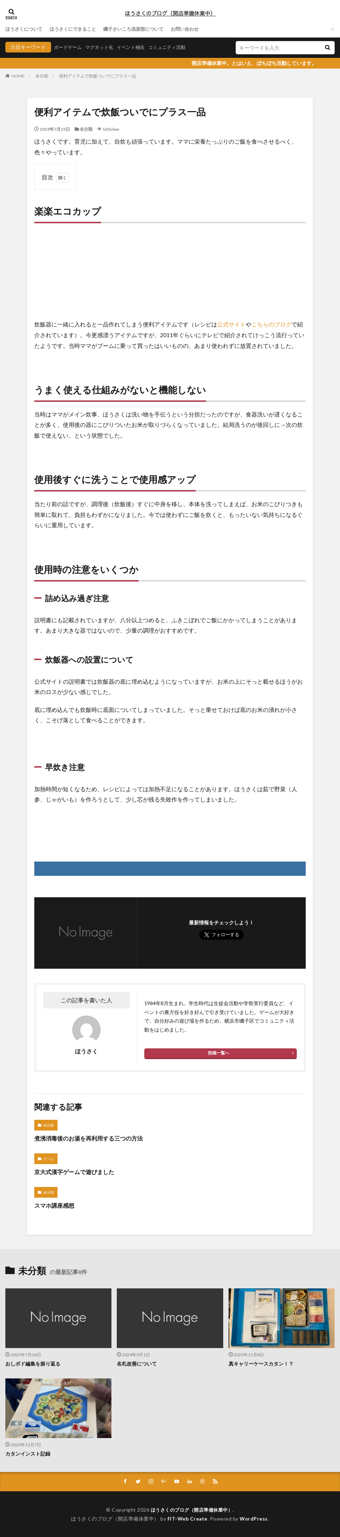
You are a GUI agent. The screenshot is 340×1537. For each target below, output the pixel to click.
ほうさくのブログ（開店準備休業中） (192, 1509)
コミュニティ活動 (175, 47)
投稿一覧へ (218, 1053)
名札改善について (137, 1364)
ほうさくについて (25, 29)
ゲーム (48, 1159)
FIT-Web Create (187, 1518)
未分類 (41, 76)
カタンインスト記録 (27, 1453)
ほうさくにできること (77, 29)
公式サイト (231, 324)
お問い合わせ (197, 29)
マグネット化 (103, 47)
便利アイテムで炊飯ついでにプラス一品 (97, 76)
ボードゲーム (69, 47)
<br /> (55, 273)
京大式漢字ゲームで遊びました (74, 1171)
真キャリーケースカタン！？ (261, 1364)
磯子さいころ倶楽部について (142, 29)
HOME (18, 76)
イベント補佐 (136, 47)
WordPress (254, 1518)
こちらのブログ (271, 324)
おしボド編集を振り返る (32, 1364)
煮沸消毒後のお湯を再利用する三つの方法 (88, 1138)
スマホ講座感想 (54, 1205)
